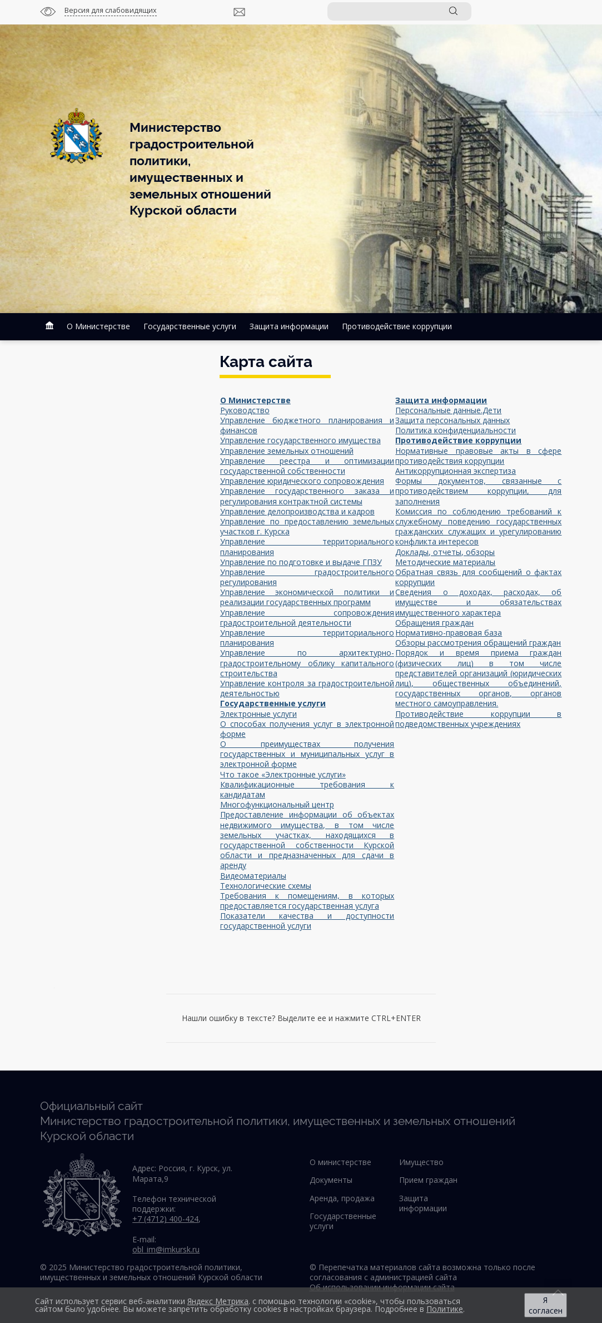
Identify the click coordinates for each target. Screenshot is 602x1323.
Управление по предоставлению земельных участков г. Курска (307, 526)
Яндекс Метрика (217, 1301)
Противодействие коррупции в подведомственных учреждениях (478, 718)
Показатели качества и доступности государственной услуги (307, 920)
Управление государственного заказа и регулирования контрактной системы (307, 495)
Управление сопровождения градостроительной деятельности (307, 617)
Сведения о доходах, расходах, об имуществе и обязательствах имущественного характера (478, 602)
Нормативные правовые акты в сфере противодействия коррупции (478, 455)
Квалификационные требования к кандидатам (307, 789)
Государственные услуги (189, 326)
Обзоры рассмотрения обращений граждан (478, 642)
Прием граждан (428, 1180)
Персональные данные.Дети (448, 410)
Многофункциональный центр (277, 804)
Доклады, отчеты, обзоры (445, 552)
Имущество (421, 1162)
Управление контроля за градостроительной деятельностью (307, 688)
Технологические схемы (265, 885)
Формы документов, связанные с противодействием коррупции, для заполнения (478, 490)
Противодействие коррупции (397, 326)
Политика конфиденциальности (455, 430)
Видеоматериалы (253, 875)
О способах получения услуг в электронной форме (307, 729)
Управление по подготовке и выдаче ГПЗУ (301, 562)
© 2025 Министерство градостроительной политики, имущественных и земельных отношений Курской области (151, 1272)
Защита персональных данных (452, 420)
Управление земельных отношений (287, 450)
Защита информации (289, 326)
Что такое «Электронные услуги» (283, 774)
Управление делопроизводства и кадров (297, 511)
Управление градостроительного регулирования (307, 577)
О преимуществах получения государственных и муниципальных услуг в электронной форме (307, 754)
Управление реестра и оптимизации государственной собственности (307, 465)
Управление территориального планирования (307, 546)
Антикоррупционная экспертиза (455, 470)
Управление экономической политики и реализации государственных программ (307, 597)
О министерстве (340, 1162)
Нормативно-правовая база (448, 632)
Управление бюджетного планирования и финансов (307, 425)
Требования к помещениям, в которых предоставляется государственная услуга (307, 900)
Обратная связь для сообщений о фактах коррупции (478, 577)
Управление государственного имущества (300, 440)
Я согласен (546, 1305)
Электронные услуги (258, 713)
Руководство (245, 410)
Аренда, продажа (342, 1198)
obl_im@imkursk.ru (166, 1249)
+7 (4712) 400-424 (165, 1218)
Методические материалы (445, 562)
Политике (444, 1309)
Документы (331, 1180)
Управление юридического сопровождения (302, 480)
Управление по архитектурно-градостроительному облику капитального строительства (307, 662)
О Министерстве (98, 326)
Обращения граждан (434, 622)
